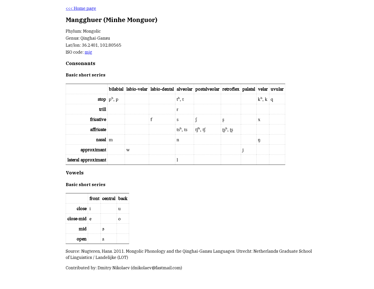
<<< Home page (81, 8)
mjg (88, 52)
